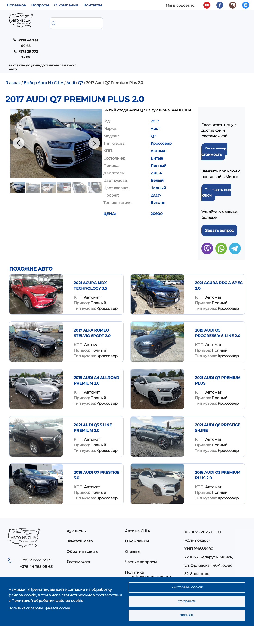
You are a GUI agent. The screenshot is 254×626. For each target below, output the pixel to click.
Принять (186, 615)
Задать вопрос (219, 207)
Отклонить (187, 599)
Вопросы (40, 5)
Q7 (80, 60)
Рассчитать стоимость (214, 129)
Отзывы (132, 529)
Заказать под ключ (216, 170)
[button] (56, 120)
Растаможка (132, 22)
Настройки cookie (187, 584)
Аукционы (85, 22)
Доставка (108, 22)
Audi (70, 60)
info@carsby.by (200, 559)
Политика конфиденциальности (148, 551)
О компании (66, 5)
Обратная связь (82, 529)
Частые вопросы (141, 539)
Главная (13, 60)
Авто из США (137, 508)
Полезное (16, 5)
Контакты (93, 5)
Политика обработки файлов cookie (39, 606)
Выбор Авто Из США (43, 60)
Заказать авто (59, 22)
